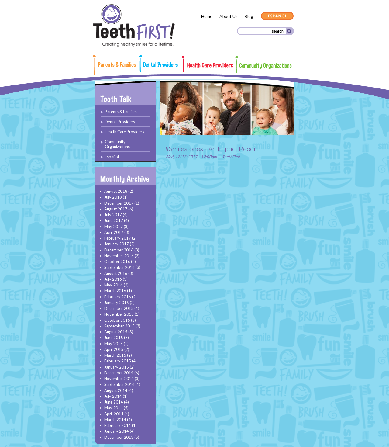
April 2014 (113, 413)
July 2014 (113, 396)
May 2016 (113, 284)
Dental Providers (160, 63)
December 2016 (118, 250)
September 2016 (119, 267)
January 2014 (116, 431)
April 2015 (113, 349)
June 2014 (113, 402)
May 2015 (113, 343)
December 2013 (118, 437)
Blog (249, 16)
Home (206, 16)
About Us (228, 16)
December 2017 (118, 203)
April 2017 (113, 232)
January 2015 (116, 367)
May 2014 (113, 407)
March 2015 (115, 355)
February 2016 (117, 296)
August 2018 (115, 191)
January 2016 (116, 302)
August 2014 (115, 390)
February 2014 (117, 425)
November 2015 (119, 314)
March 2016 (115, 290)
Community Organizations (263, 64)
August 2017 (115, 208)
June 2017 (113, 220)
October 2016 (117, 261)
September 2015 (119, 326)
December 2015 (118, 308)
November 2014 (119, 378)
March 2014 (115, 419)
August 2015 (115, 331)
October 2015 (117, 320)
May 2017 (113, 226)
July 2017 (113, 214)
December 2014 (118, 372)
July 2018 (113, 197)
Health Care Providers (208, 64)
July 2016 (113, 279)
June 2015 (113, 337)
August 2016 (115, 273)
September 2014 (119, 384)
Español (277, 16)
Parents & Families (117, 64)
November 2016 (119, 255)
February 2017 (117, 238)
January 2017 (116, 243)
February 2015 (117, 361)
